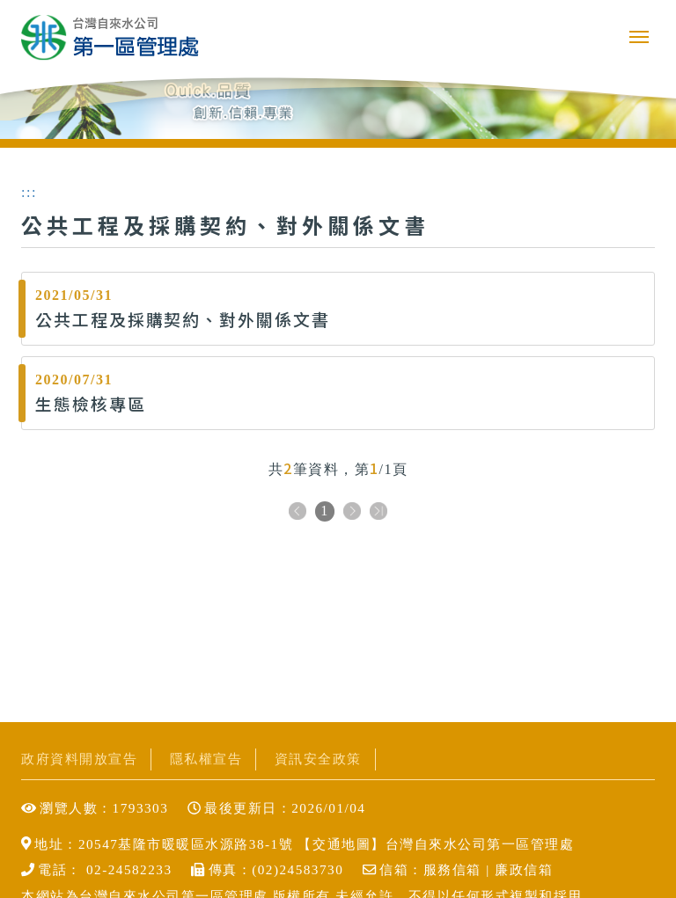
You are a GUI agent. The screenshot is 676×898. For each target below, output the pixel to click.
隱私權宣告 (206, 758)
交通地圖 (341, 843)
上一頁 (297, 512)
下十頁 (378, 512)
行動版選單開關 (639, 37)
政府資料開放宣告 (79, 758)
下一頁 (352, 512)
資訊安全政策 (318, 758)
